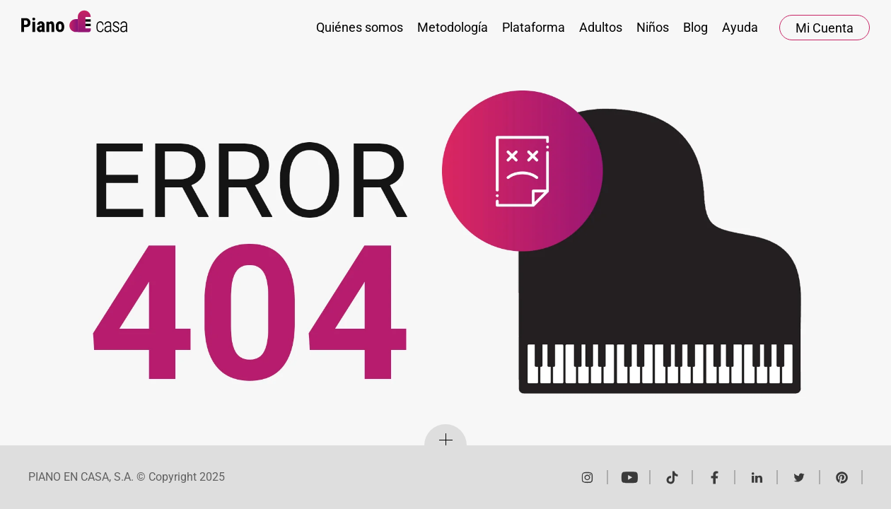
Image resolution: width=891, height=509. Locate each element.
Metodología (452, 27)
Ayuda (740, 27)
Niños (652, 27)
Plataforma (533, 27)
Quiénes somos (359, 27)
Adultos (600, 27)
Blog (695, 27)
